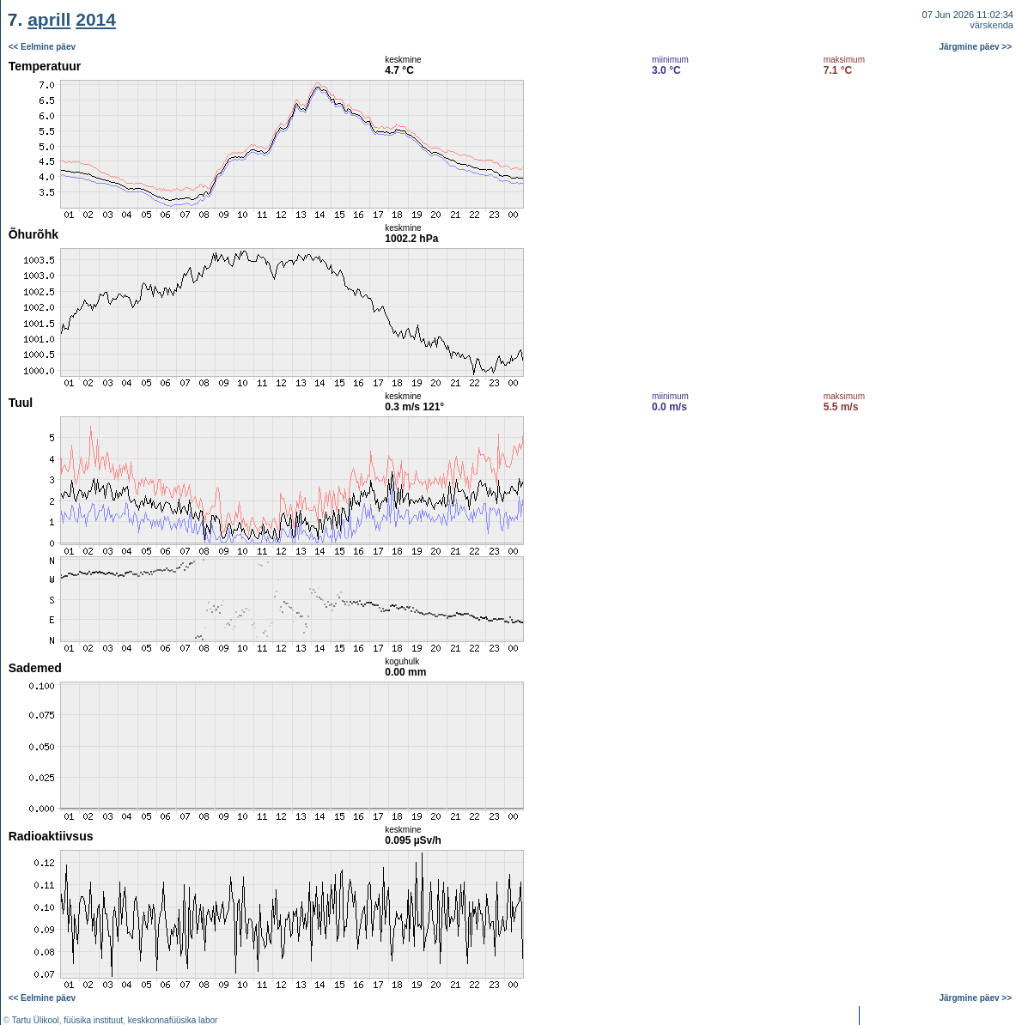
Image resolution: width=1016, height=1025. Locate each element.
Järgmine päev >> (976, 47)
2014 (96, 19)
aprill (48, 19)
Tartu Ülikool (35, 1020)
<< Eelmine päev (42, 47)
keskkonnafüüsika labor (173, 1020)
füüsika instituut (93, 1020)
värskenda (991, 25)
